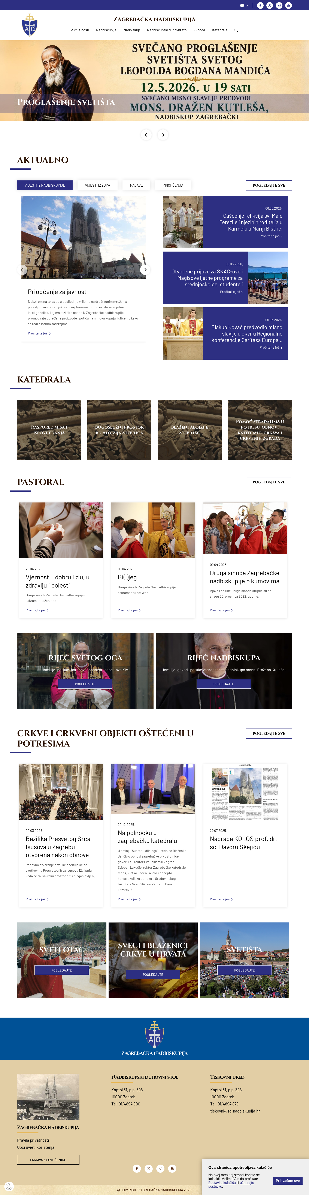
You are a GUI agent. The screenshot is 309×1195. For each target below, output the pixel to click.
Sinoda (199, 30)
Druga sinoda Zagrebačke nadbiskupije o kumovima (244, 577)
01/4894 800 (129, 1103)
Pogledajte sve (269, 185)
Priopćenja (173, 185)
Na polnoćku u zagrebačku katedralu (147, 836)
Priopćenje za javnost (57, 291)
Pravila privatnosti (33, 1140)
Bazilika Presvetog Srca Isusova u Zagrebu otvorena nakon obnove (58, 846)
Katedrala (219, 30)
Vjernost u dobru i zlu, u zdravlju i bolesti (58, 581)
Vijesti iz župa (97, 185)
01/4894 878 (228, 1103)
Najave (136, 185)
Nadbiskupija (106, 30)
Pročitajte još (38, 333)
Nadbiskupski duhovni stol (167, 30)
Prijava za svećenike (48, 1160)
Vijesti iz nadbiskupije (45, 185)
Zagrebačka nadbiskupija (154, 19)
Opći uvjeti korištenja (35, 1147)
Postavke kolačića (222, 1183)
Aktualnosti (80, 30)
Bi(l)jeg (127, 577)
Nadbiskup (132, 30)
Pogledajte (85, 684)
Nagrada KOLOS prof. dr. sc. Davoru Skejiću (243, 842)
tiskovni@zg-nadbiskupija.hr (235, 1110)
